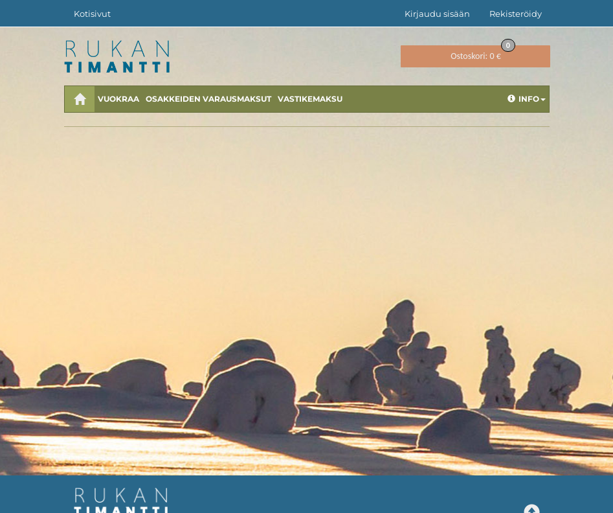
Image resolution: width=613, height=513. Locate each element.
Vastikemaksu (310, 99)
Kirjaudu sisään (437, 13)
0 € (483, 53)
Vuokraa (118, 99)
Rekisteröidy (515, 13)
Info (526, 99)
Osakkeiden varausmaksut (208, 99)
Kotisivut (92, 13)
